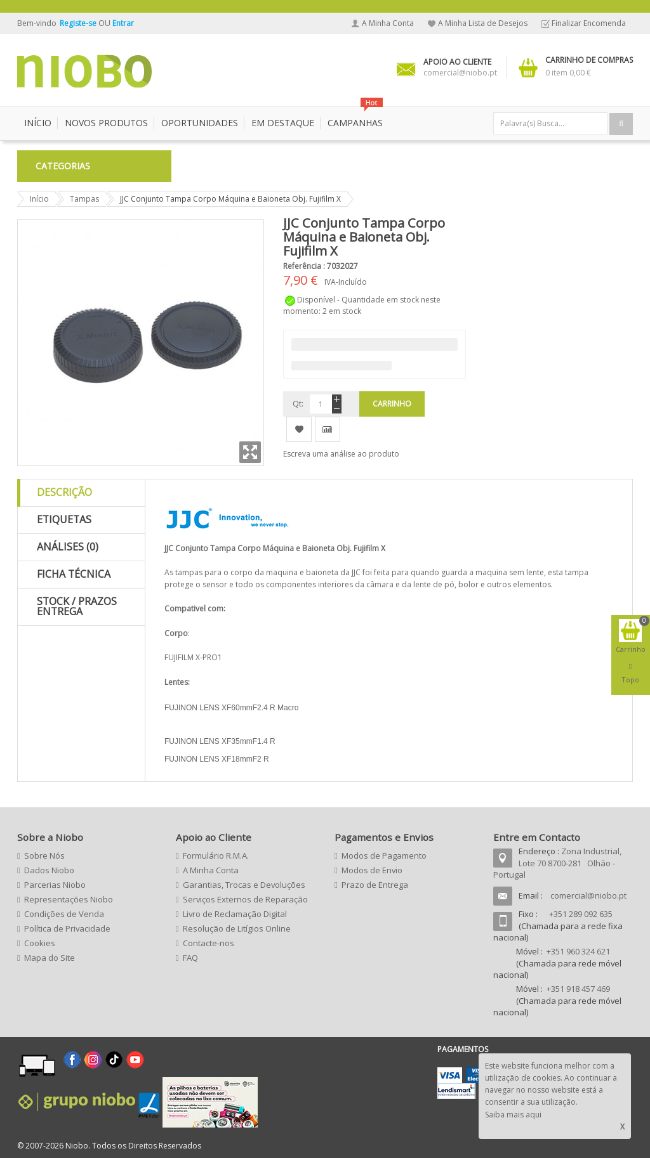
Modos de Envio (372, 870)
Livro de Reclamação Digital (235, 914)
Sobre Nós (44, 855)
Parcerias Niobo (55, 884)
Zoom (250, 452)
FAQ (190, 957)
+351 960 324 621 (578, 951)
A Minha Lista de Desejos (482, 23)
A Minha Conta (388, 23)
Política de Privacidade (67, 928)
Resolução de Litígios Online (237, 928)
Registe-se (79, 23)
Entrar (123, 23)
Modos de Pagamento (384, 855)
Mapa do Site (49, 957)
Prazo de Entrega (375, 884)
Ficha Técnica (73, 574)
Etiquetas (64, 519)
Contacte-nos (208, 943)
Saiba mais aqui (513, 1114)
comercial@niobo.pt (588, 895)
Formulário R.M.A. (216, 855)
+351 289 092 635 (581, 914)
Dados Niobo (49, 870)
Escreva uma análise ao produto (341, 453)
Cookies (39, 943)
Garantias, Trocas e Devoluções (244, 884)
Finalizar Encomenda (589, 23)
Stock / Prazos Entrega (77, 606)
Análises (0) (67, 547)
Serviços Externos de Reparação (245, 899)
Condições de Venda (64, 914)
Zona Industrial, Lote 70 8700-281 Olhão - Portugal (557, 862)
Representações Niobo (68, 899)
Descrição (64, 492)
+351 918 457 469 (578, 988)
